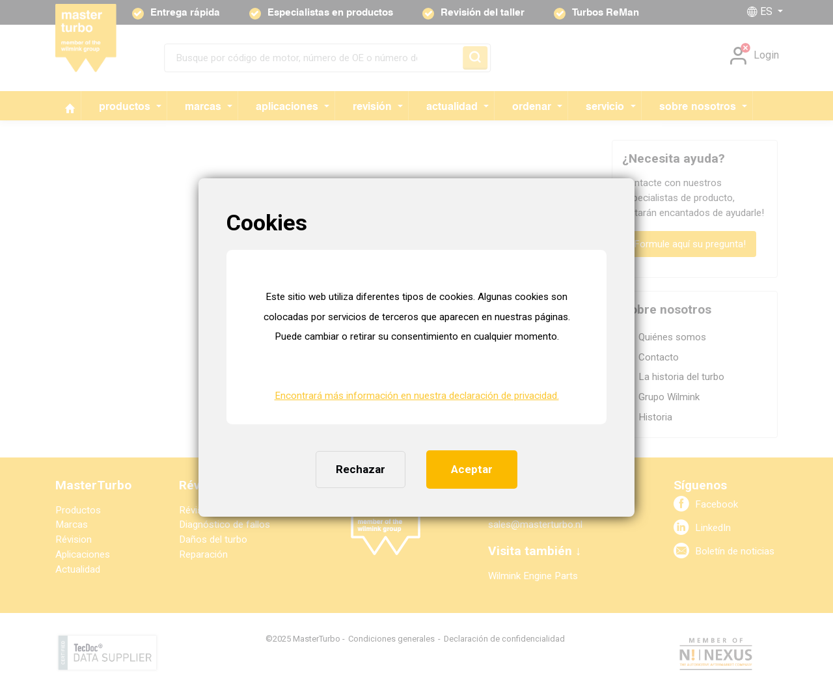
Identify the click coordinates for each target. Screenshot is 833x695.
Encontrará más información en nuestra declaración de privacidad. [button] (417, 396)
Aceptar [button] (472, 469)
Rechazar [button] (360, 469)
